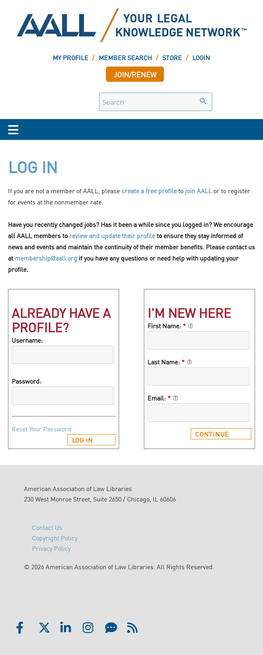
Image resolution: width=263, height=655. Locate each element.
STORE (172, 57)
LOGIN (201, 57)
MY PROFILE (70, 57)
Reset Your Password (41, 428)
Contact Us (47, 527)
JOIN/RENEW (135, 74)
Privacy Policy (51, 548)
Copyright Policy (55, 537)
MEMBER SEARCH (125, 57)
